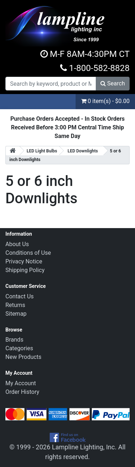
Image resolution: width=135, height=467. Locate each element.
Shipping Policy (25, 270)
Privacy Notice (23, 261)
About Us (17, 244)
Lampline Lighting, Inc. (84, 447)
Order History (22, 391)
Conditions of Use (28, 252)
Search (112, 83)
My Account (20, 383)
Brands (14, 339)
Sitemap (16, 313)
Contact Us (19, 296)
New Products (23, 356)
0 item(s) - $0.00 (105, 101)
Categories (19, 348)
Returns (15, 305)
